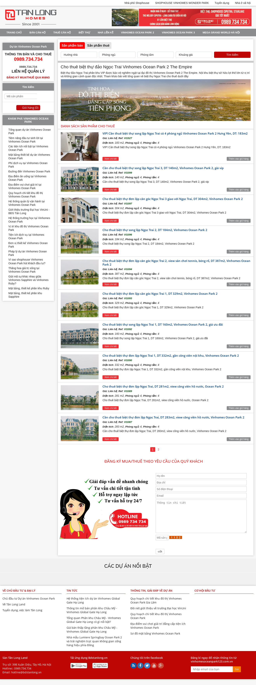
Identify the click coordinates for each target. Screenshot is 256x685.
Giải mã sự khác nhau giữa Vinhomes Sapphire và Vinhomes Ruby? (28, 280)
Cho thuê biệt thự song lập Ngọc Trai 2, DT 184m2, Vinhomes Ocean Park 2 (154, 230)
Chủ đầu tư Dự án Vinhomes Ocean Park (29, 604)
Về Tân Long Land (14, 610)
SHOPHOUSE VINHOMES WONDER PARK (182, 2)
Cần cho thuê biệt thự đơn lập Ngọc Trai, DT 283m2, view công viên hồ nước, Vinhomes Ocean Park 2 (173, 417)
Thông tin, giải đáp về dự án (151, 596)
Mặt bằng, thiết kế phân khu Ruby (28, 288)
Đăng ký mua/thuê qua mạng (28, 77)
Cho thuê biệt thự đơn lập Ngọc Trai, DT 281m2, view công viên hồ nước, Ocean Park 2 (163, 386)
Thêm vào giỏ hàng (239, 158)
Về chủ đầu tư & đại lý (19, 596)
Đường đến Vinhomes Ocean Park (29, 171)
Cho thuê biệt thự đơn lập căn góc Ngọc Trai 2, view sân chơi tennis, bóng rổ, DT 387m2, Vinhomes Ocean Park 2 (176, 262)
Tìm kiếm (232, 54)
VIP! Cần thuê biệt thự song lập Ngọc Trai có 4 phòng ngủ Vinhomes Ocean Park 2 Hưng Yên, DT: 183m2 (175, 133)
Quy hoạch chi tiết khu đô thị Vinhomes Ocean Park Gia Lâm (156, 606)
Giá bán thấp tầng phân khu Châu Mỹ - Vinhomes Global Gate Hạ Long (92, 635)
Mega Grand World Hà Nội (221, 32)
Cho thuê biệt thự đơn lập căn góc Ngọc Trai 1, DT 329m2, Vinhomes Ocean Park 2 (160, 294)
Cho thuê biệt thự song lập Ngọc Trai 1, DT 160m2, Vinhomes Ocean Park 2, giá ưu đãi (162, 324)
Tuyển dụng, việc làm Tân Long (22, 616)
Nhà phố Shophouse (136, 2)
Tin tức (11, 39)
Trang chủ (14, 32)
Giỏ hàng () (30, 108)
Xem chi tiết (110, 158)
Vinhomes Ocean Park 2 (137, 32)
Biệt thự (84, 32)
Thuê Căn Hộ (62, 32)
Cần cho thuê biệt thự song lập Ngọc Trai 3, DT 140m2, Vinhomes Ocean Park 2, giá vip (163, 168)
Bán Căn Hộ (38, 32)
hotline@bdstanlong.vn (26, 678)
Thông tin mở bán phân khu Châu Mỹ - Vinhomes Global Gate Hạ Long (92, 616)
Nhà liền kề (105, 32)
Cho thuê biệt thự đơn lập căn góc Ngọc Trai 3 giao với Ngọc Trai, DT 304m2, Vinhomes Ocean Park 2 (172, 199)
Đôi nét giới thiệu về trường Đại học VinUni (158, 614)
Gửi (237, 675)
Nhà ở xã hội (243, 2)
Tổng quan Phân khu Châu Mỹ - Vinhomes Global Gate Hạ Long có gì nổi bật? (94, 625)
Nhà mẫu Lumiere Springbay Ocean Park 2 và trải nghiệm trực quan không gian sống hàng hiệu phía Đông (94, 647)
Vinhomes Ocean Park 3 (178, 32)
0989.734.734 (22, 674)
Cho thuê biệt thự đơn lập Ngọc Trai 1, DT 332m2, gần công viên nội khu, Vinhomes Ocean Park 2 (170, 355)
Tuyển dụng (222, 2)
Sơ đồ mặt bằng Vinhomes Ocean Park (155, 639)
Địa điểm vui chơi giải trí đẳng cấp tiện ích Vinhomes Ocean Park (158, 631)
